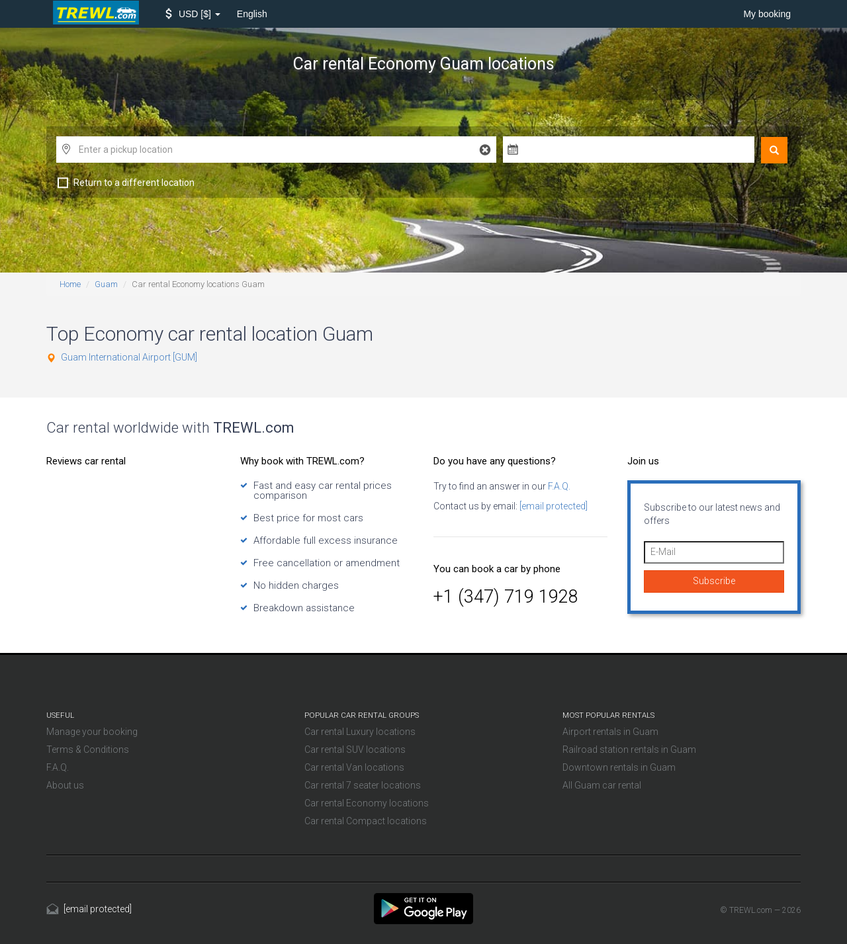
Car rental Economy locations (366, 803)
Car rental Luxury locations (360, 731)
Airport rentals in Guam (610, 731)
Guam (106, 284)
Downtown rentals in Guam (619, 767)
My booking (767, 14)
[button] (193, 14)
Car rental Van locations (354, 767)
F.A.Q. (558, 486)
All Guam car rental (601, 785)
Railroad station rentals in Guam (629, 749)
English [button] (252, 14)
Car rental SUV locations (355, 749)
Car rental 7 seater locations (362, 785)
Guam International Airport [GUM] (129, 357)
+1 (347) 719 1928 (505, 596)
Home (70, 284)
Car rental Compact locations (365, 821)
